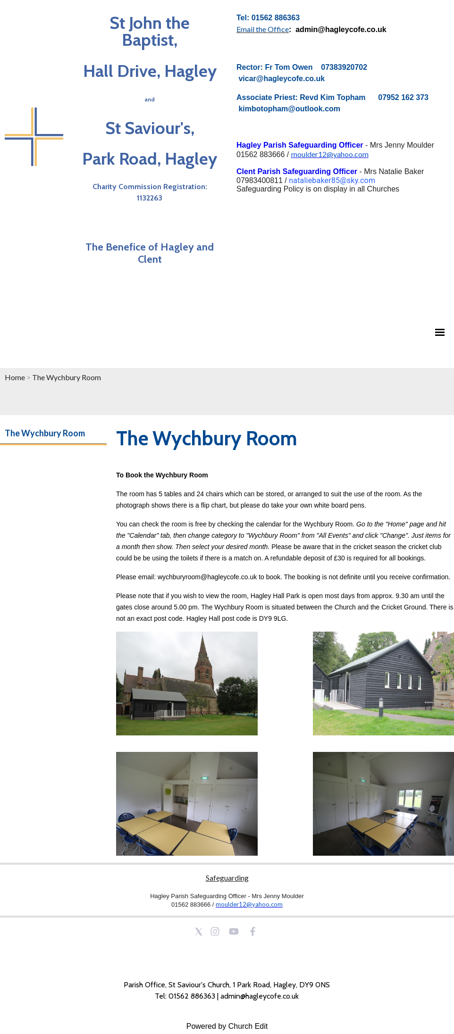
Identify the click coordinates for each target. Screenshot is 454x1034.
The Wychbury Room (66, 377)
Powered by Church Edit (227, 1026)
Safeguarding (227, 877)
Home (15, 377)
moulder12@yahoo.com (330, 154)
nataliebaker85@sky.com (332, 180)
